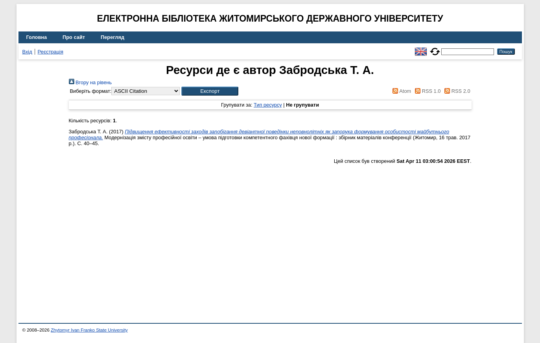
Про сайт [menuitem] (74, 37)
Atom (400, 91)
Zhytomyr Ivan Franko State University (89, 330)
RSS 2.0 (456, 91)
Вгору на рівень (90, 82)
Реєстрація (50, 52)
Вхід (27, 52)
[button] (209, 91)
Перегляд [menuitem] (112, 37)
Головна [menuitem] (36, 37)
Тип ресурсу (268, 105)
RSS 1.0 (427, 91)
